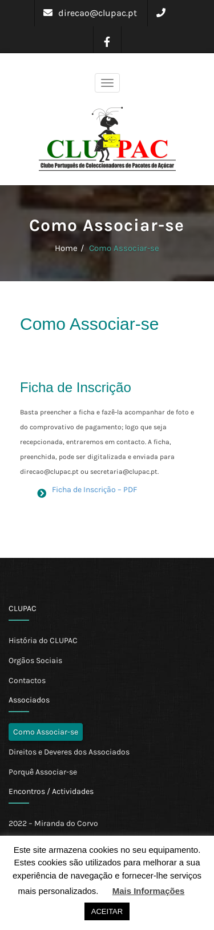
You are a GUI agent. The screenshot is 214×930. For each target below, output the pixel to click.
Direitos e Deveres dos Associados (69, 752)
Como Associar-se (124, 248)
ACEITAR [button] (107, 911)
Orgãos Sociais (35, 660)
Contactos (27, 680)
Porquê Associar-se (43, 772)
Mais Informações (148, 891)
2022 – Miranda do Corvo (53, 823)
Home (66, 248)
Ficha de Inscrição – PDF (94, 489)
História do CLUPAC (43, 640)
